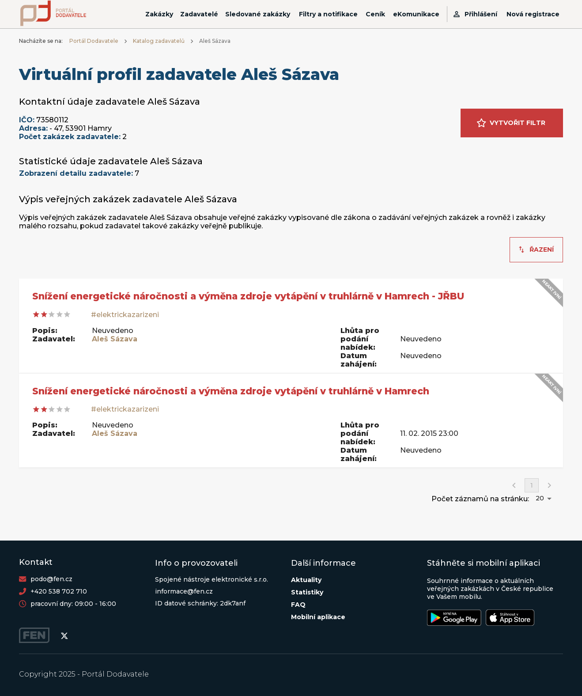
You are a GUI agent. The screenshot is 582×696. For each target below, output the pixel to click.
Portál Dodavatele (93, 41)
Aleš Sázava (114, 339)
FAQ (298, 605)
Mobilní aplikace (318, 617)
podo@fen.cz (51, 579)
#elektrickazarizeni (125, 314)
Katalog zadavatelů (159, 41)
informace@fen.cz (184, 591)
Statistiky (307, 592)
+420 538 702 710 (58, 591)
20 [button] (540, 498)
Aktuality (306, 580)
